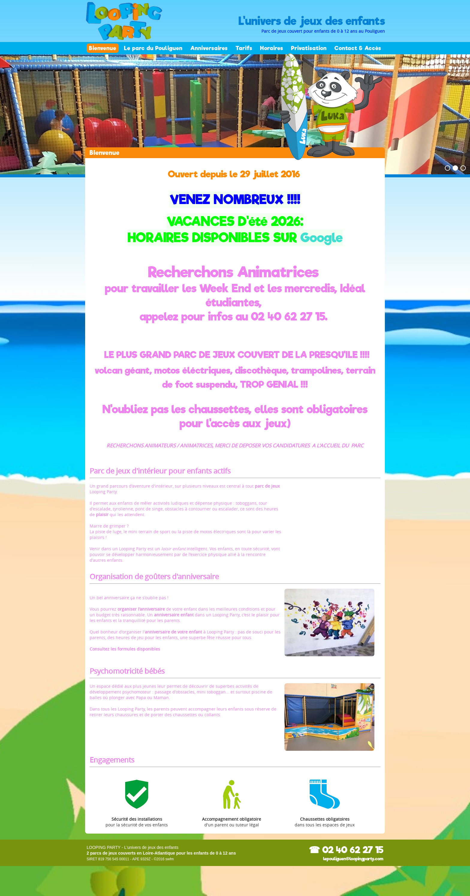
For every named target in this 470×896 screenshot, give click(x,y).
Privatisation (309, 48)
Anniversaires (209, 48)
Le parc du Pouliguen (153, 48)
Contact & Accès (358, 48)
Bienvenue (102, 48)
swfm (169, 859)
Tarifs (244, 48)
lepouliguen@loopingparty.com (353, 858)
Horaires (271, 48)
